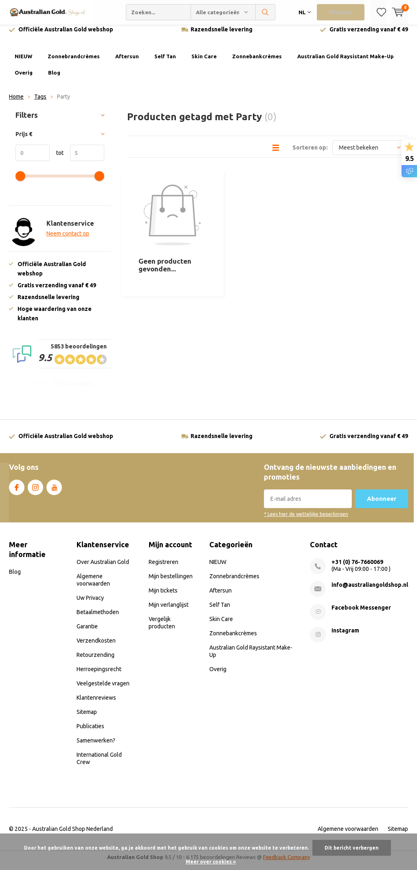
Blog (54, 78)
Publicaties (90, 732)
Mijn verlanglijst (169, 611)
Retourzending (95, 661)
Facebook (16, 492)
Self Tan (165, 62)
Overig (24, 78)
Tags (40, 102)
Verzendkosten (96, 646)
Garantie (87, 632)
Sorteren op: (310, 153)
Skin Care (204, 62)
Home (16, 102)
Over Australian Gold (103, 568)
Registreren (163, 568)
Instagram (35, 492)
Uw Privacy (90, 604)
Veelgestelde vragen (103, 689)
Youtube (54, 492)
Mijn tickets (163, 596)
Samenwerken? (96, 746)
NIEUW (23, 62)
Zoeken (265, 12)
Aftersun (127, 62)
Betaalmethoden (98, 618)
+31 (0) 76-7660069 (357, 568)
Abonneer (381, 504)
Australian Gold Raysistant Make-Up (345, 62)
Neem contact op (67, 239)
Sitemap (87, 718)
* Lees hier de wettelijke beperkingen (306, 520)
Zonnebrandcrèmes (74, 62)
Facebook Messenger (361, 613)
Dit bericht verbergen (352, 847)
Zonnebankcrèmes (257, 62)
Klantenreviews (96, 703)
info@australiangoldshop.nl (369, 591)
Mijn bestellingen (171, 582)
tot (57, 159)
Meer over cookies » (211, 861)
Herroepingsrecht (99, 675)
